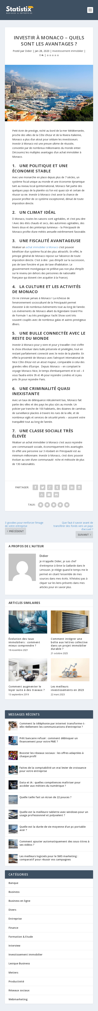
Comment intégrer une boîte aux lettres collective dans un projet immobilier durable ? (69, 644)
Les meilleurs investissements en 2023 (67, 688)
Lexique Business (19, 963)
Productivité (16, 981)
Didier (28, 51)
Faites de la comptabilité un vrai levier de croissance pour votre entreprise (52, 769)
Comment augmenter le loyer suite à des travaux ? (27, 688)
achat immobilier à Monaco (42, 247)
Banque (13, 883)
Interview (14, 945)
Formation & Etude (21, 936)
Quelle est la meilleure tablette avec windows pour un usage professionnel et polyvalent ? (53, 813)
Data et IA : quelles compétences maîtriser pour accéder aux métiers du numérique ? (50, 784)
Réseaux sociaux (19, 990)
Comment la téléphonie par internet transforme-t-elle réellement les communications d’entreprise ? (52, 725)
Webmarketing (18, 999)
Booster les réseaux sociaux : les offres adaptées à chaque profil (51, 754)
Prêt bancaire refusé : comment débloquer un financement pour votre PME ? (48, 739)
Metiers (13, 972)
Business (14, 892)
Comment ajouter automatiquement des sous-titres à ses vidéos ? (54, 843)
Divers (12, 909)
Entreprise (15, 918)
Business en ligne (19, 900)
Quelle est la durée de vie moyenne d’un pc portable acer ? (52, 828)
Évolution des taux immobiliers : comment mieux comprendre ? (24, 642)
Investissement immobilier (67, 51)
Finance (13, 927)
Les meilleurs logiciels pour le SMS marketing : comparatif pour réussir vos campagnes (48, 857)
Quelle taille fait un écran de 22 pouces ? (45, 797)
